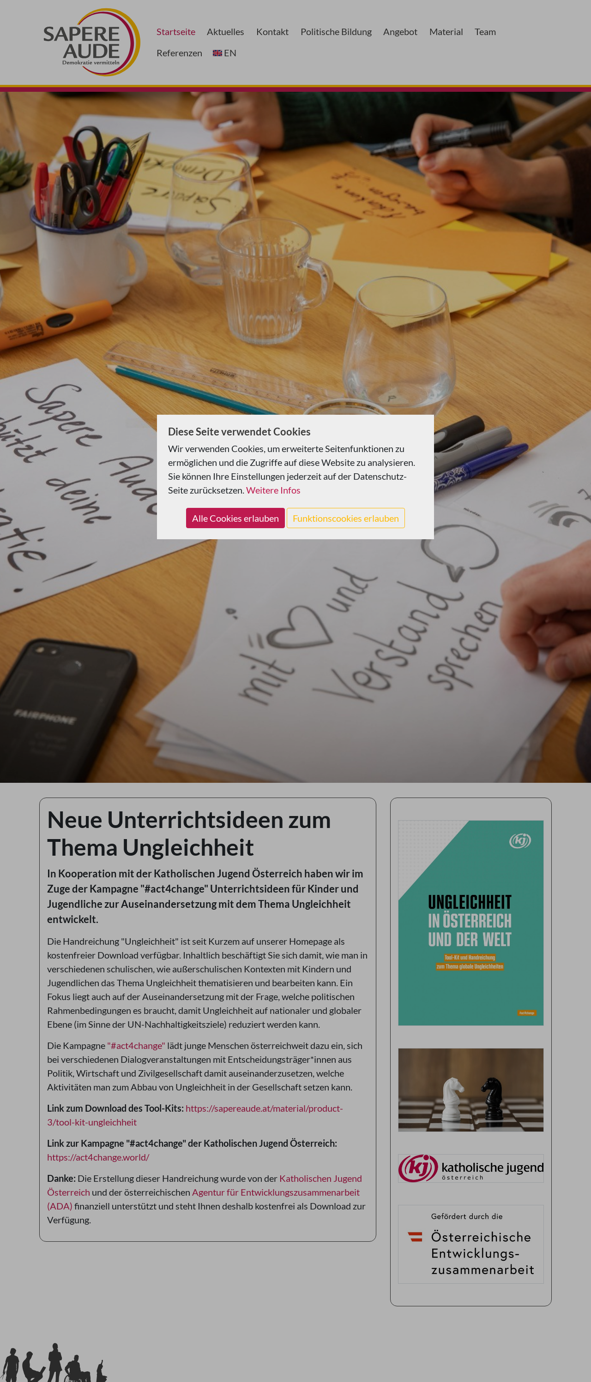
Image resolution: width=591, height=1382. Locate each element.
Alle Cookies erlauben (235, 518)
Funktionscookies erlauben (346, 518)
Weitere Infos (273, 489)
